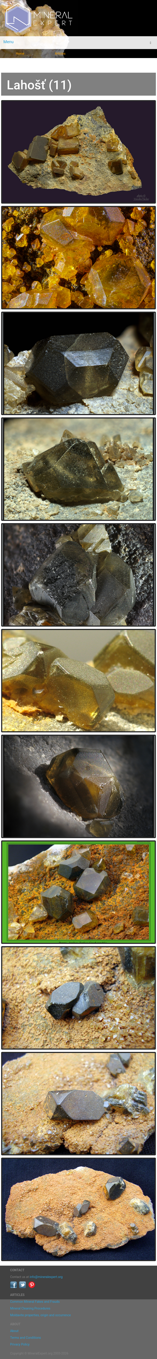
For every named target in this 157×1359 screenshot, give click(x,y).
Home (20, 53)
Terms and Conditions (25, 1337)
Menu (8, 41)
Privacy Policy (20, 1344)
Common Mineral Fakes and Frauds (35, 1301)
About (14, 1331)
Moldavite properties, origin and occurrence (40, 1315)
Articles (60, 53)
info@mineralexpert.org (46, 1277)
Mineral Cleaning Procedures (30, 1308)
